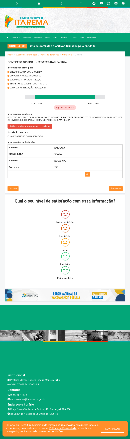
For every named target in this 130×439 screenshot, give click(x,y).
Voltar (13, 188)
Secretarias (38, 37)
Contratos (67, 54)
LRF (55, 37)
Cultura (82, 37)
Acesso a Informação (26, 54)
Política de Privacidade (62, 428)
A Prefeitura (16, 37)
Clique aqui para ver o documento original (29, 126)
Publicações (64, 37)
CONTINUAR (112, 428)
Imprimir (116, 188)
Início (10, 54)
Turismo (74, 37)
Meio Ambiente (91, 37)
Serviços (47, 37)
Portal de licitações (50, 54)
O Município (27, 37)
